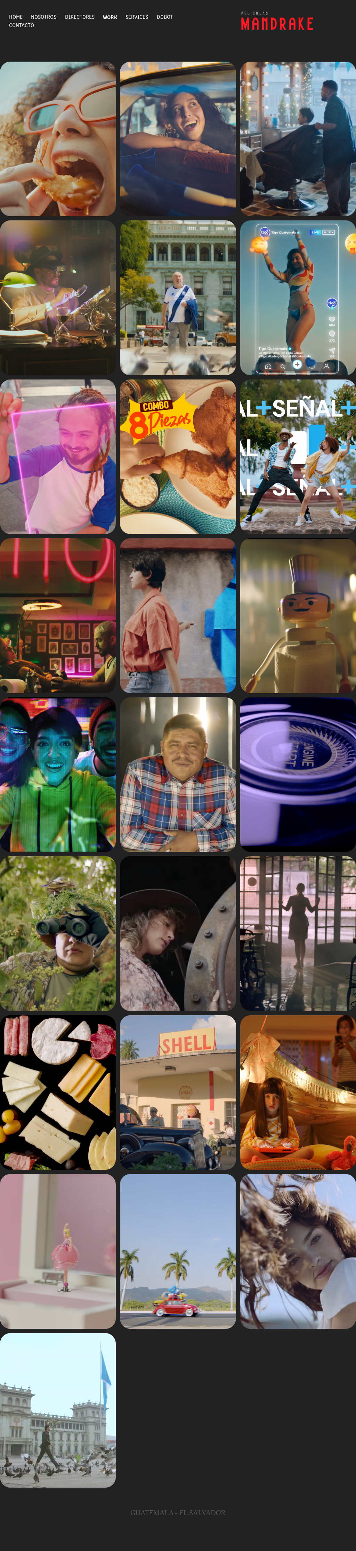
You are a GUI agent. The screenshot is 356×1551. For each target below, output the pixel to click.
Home (16, 16)
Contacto (21, 25)
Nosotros (43, 16)
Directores (80, 16)
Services (137, 16)
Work (110, 17)
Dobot (165, 16)
